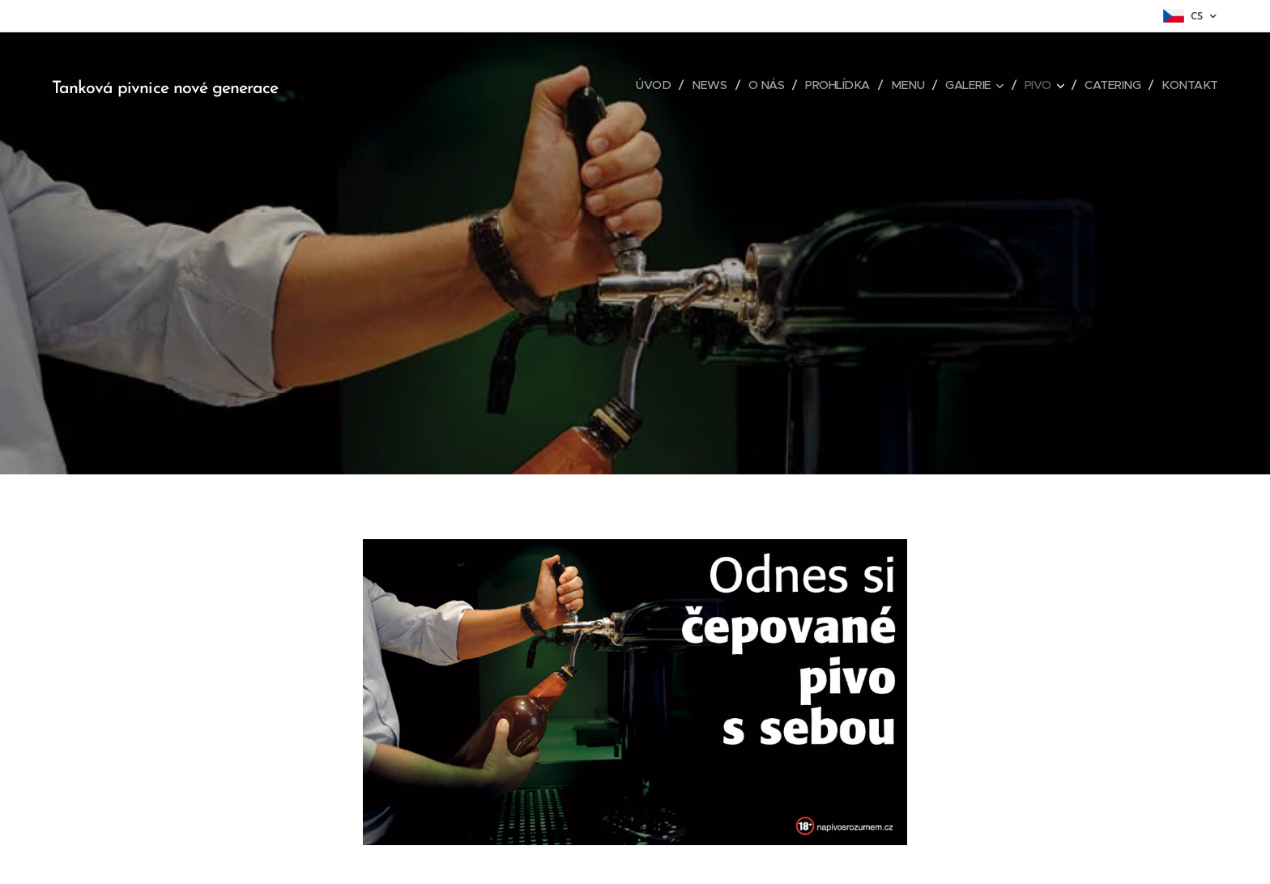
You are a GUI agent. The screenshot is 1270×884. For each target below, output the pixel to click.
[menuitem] (639, 85)
